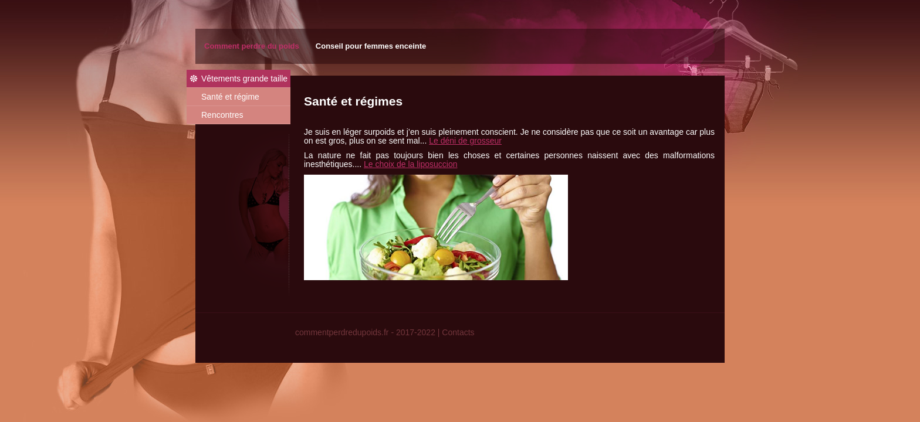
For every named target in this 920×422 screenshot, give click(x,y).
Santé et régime (230, 96)
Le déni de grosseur (465, 140)
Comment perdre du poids (251, 46)
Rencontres (222, 115)
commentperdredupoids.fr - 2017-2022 (365, 332)
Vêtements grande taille (244, 78)
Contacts (458, 332)
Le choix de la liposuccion (411, 164)
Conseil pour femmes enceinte (371, 46)
